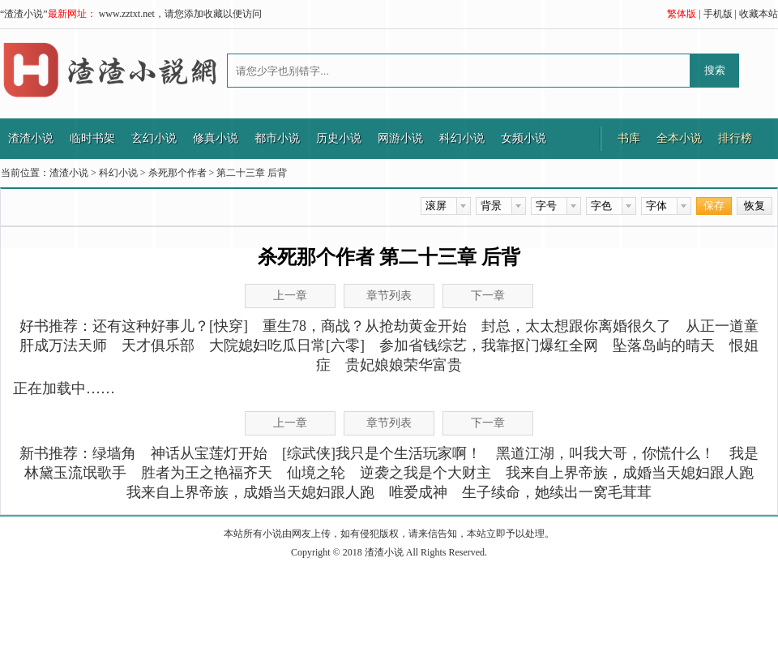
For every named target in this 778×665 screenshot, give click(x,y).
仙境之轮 (316, 473)
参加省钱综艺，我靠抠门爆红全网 (488, 345)
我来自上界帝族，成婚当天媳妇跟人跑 (630, 473)
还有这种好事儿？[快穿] (170, 326)
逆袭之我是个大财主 (425, 473)
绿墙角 (114, 453)
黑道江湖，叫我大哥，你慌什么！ (605, 453)
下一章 (488, 296)
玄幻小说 (154, 138)
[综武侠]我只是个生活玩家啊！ (381, 453)
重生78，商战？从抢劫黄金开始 (365, 326)
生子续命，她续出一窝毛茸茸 (557, 492)
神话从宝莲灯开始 (209, 453)
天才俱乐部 (158, 345)
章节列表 (389, 296)
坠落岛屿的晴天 (664, 345)
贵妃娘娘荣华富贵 (403, 365)
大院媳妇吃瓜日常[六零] (287, 345)
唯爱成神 (418, 492)
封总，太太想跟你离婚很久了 (576, 326)
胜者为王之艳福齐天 (206, 473)
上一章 (290, 296)
